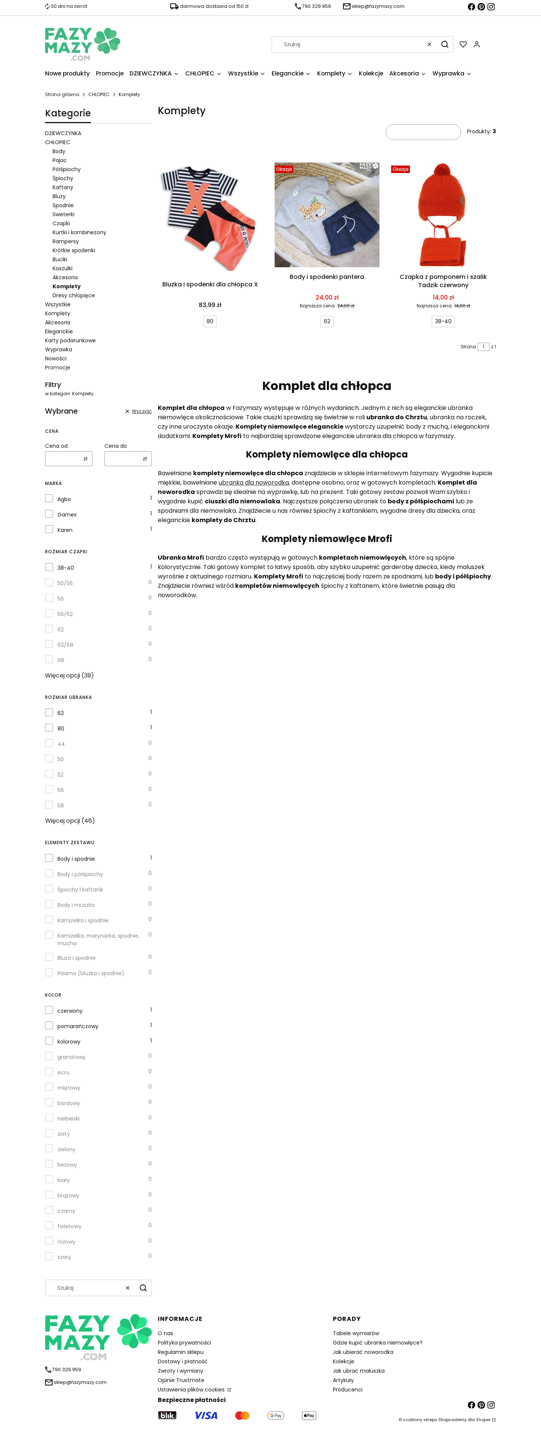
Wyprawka (58, 349)
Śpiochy (63, 178)
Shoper (483, 1420)
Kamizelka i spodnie (83, 920)
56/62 (65, 614)
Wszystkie (58, 304)
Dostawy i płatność (183, 1361)
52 (60, 774)
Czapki (61, 223)
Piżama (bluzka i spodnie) (90, 973)
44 (61, 744)
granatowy (71, 1057)
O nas (165, 1333)
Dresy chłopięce (74, 295)
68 (60, 660)
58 (60, 805)
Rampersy (66, 241)
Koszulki (63, 268)
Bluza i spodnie (76, 958)
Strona (468, 346)
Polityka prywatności (184, 1342)
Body (59, 151)
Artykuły (343, 1380)
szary (64, 1257)
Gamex (67, 514)
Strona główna (62, 94)
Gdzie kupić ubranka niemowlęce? (378, 1342)
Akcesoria (65, 277)
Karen (65, 530)
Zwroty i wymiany (180, 1371)
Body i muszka (76, 905)
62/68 (65, 645)
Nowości (55, 358)
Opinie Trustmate (181, 1380)
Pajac (60, 160)
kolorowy (68, 1041)
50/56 (65, 583)
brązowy (68, 1195)
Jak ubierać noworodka (363, 1352)
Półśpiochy (67, 169)
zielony (66, 1149)
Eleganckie (59, 331)
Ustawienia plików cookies (192, 1389)
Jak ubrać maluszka (359, 1371)
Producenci (348, 1389)
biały (63, 1180)
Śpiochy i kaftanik (80, 889)
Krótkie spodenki (74, 250)
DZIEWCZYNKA (63, 133)
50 (60, 759)
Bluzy (59, 196)
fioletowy (69, 1226)
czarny (66, 1211)
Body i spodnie (76, 859)
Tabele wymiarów (356, 1333)
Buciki (60, 259)
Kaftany (63, 187)
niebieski (68, 1118)
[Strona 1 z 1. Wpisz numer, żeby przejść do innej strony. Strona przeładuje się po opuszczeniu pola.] (484, 347)
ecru (63, 1072)
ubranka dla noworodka (254, 482)
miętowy (68, 1088)
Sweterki (63, 214)
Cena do (115, 446)
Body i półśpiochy (80, 874)
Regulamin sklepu (181, 1352)
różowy (66, 1241)
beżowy (67, 1164)
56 (60, 598)
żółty (63, 1134)
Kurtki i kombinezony (79, 232)
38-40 (65, 568)
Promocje (57, 367)
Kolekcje (343, 1361)
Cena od (56, 446)
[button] (445, 44)
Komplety (57, 313)
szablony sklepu (420, 1420)
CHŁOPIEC (99, 94)
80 (60, 728)
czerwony (70, 1011)
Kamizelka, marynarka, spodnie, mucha (98, 939)
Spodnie (63, 205)
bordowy (68, 1103)
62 (60, 629)
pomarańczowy (77, 1026)
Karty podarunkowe (70, 340)
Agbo (64, 499)
